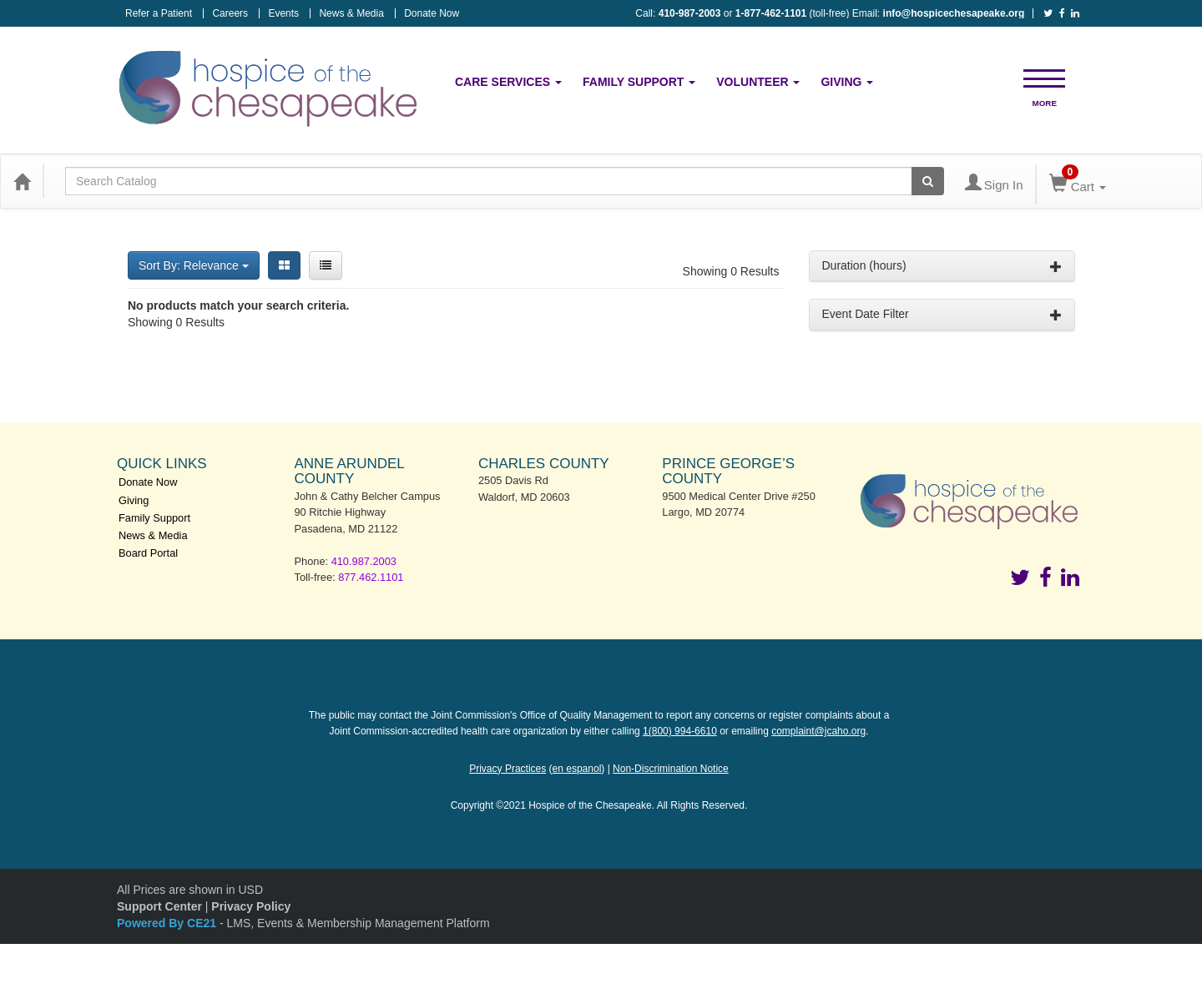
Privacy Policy (250, 906)
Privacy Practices (507, 769)
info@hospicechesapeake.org (954, 13)
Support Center (159, 906)
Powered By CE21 (168, 923)
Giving (847, 81)
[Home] (22, 181)
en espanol (577, 769)
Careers (230, 13)
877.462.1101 (370, 577)
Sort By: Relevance (194, 265)
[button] (1044, 77)
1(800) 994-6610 (680, 731)
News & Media (351, 13)
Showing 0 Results (731, 271)
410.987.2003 (363, 561)
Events (283, 13)
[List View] (325, 265)
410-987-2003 (690, 13)
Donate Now (431, 13)
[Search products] (928, 181)
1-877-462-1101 (770, 13)
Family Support (639, 81)
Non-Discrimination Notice (671, 769)
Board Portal (148, 553)
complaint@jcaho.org (818, 731)
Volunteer (758, 81)
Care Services (508, 81)
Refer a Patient (158, 13)
